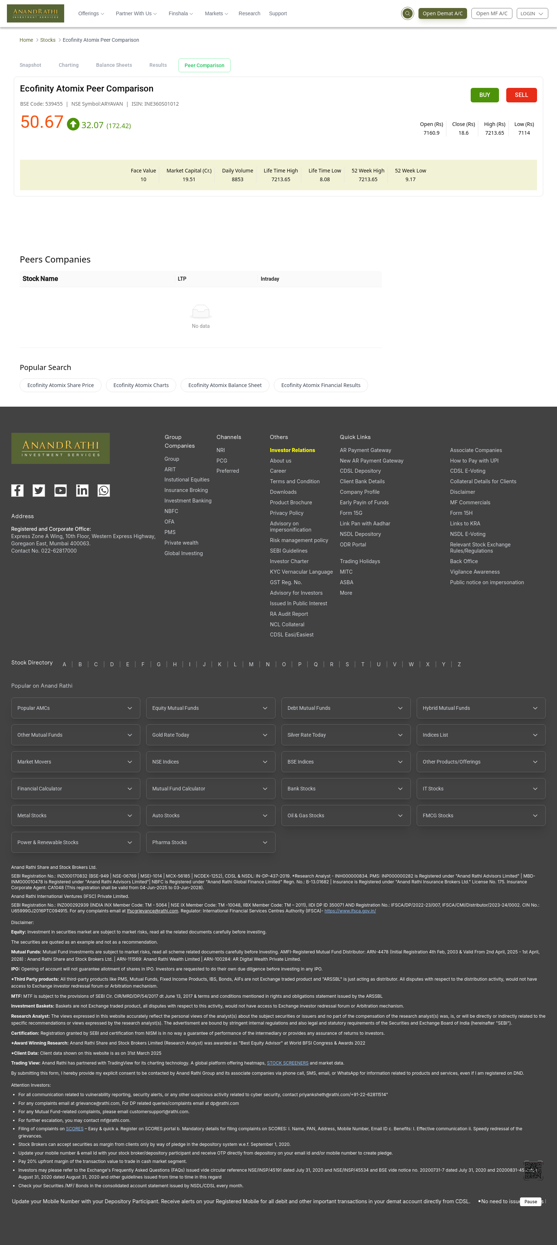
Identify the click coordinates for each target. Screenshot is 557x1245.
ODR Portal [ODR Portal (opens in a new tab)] (353, 544)
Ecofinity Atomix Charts (141, 385)
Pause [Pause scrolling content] (530, 1201)
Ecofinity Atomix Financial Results (321, 385)
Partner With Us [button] (136, 13)
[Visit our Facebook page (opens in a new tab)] (17, 490)
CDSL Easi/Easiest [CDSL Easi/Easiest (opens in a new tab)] (291, 634)
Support (278, 13)
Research (249, 13)
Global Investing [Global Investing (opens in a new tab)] (184, 553)
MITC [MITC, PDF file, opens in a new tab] (346, 572)
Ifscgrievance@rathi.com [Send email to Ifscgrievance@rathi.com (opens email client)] (152, 911)
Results (158, 65)
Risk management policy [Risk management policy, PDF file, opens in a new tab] (299, 540)
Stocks (47, 40)
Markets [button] (216, 13)
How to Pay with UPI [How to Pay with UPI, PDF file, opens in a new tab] (474, 460)
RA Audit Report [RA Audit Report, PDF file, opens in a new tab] (289, 614)
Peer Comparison (204, 65)
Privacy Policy (287, 513)
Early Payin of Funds (364, 502)
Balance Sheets (114, 65)
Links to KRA (465, 523)
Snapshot (30, 65)
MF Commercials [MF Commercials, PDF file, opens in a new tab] (470, 502)
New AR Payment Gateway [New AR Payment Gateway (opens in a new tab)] (372, 460)
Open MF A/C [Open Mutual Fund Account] (491, 13)
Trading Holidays (360, 561)
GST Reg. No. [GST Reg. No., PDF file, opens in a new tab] (286, 582)
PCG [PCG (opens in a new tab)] (221, 460)
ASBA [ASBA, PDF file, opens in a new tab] (346, 582)
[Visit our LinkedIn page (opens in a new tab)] (82, 490)
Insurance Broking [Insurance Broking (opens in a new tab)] (186, 490)
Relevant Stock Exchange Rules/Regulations (480, 547)
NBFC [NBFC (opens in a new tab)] (171, 511)
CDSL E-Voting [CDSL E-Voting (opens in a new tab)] (467, 471)
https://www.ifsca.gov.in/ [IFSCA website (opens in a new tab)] (350, 911)
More (346, 593)
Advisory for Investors (296, 593)
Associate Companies (476, 450)
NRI (220, 450)
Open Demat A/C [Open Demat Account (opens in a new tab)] (440, 13)
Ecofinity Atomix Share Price (60, 385)
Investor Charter (289, 561)
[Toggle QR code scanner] (533, 1170)
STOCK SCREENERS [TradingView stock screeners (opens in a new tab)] (288, 1063)
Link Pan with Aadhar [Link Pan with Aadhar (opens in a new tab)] (365, 523)
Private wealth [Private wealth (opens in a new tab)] (182, 543)
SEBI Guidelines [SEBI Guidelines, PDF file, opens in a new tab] (289, 551)
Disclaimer (462, 492)
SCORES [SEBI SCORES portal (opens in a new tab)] (74, 1128)
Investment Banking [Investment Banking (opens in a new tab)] (188, 500)
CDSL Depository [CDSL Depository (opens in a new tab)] (360, 471)
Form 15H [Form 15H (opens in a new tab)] (461, 513)
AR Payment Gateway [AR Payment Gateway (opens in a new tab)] (365, 450)
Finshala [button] (181, 13)
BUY (484, 94)
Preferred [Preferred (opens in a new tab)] (227, 471)
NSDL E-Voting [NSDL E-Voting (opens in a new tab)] (468, 534)
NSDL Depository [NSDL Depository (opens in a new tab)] (360, 534)
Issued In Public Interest (298, 603)
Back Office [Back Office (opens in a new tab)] (464, 561)
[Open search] (407, 13)
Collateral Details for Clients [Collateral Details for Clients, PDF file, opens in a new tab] (483, 481)
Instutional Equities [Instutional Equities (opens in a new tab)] (187, 479)
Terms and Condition (294, 481)
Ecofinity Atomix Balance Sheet (224, 385)
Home (26, 40)
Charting (69, 65)
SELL (521, 94)
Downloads (283, 492)
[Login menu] (532, 13)
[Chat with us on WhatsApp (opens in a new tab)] (104, 490)
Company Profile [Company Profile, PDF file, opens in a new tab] (360, 492)
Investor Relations (292, 450)
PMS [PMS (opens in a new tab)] (170, 532)
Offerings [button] (91, 13)
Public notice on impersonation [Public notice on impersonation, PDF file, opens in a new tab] (487, 582)
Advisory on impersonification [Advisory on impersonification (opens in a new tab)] (290, 526)
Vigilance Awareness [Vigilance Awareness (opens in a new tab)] (475, 572)
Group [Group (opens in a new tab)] (172, 459)
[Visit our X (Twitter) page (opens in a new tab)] (39, 490)
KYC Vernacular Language (301, 572)
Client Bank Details (362, 481)
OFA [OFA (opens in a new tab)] (169, 521)
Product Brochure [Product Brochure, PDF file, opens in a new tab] (291, 502)
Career (278, 471)
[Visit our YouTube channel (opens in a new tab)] (60, 490)
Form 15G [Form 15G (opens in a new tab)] (351, 513)
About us (280, 460)
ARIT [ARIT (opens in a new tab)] (170, 469)
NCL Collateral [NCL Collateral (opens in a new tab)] (287, 624)
